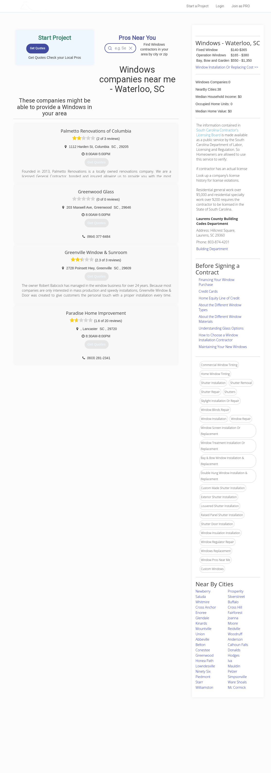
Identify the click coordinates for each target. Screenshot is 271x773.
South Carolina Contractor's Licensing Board (217, 132)
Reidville (234, 628)
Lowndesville (205, 666)
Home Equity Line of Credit (219, 298)
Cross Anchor (206, 607)
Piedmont (203, 676)
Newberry (203, 591)
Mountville (203, 628)
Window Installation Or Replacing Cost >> (227, 67)
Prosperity (235, 591)
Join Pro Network (122, 732)
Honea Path (205, 660)
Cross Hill (235, 607)
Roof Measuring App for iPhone (131, 748)
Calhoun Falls (238, 644)
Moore (233, 623)
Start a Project (197, 6)
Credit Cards (208, 291)
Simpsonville (237, 676)
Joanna (233, 618)
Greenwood (205, 655)
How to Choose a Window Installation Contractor (218, 337)
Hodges (233, 655)
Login (220, 6)
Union (200, 634)
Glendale (202, 618)
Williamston (204, 687)
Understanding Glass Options (221, 328)
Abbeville (202, 639)
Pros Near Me (65, 737)
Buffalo (233, 602)
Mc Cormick (237, 687)
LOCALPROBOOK (48, 5)
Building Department (212, 248)
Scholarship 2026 (189, 732)
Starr (199, 682)
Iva (230, 660)
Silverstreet (236, 596)
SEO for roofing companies (196, 754)
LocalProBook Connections (196, 748)
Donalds (234, 650)
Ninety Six (203, 671)
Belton (201, 644)
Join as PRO (240, 6)
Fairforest (235, 612)
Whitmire (203, 602)
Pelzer (232, 671)
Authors (183, 743)
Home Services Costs (71, 732)
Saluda (201, 596)
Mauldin (234, 666)
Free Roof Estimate (69, 748)
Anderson (235, 639)
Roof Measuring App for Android (132, 754)
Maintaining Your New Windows (223, 346)
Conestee (203, 650)
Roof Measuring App (124, 743)
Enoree (201, 612)
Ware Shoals (237, 682)
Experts (116, 737)
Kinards (201, 623)
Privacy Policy (187, 737)
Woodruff (235, 634)
